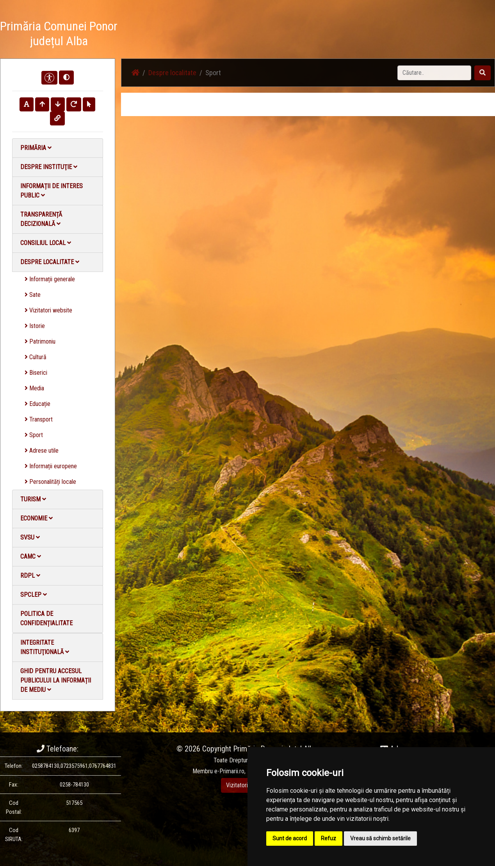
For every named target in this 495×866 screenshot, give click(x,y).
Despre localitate (49, 262)
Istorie (35, 326)
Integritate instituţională (44, 647)
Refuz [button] (328, 838)
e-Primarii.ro (229, 771)
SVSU (30, 537)
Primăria (36, 148)
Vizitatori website (48, 310)
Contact (400, 35)
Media (34, 388)
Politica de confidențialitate (46, 618)
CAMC (30, 556)
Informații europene (51, 466)
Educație (37, 403)
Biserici (36, 372)
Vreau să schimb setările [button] (380, 838)
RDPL (30, 575)
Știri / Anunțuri (281, 35)
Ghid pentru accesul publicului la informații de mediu (55, 680)
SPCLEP (33, 594)
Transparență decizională (41, 219)
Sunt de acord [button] (289, 838)
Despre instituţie (48, 167)
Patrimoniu (40, 341)
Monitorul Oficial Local (447, 35)
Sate (33, 294)
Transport (39, 419)
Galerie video (364, 35)
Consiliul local (45, 243)
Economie (36, 518)
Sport (34, 435)
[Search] (434, 72)
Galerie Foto (323, 35)
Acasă (246, 35)
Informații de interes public (51, 190)
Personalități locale (50, 481)
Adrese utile (42, 450)
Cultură (35, 357)
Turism (33, 499)
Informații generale (50, 279)
